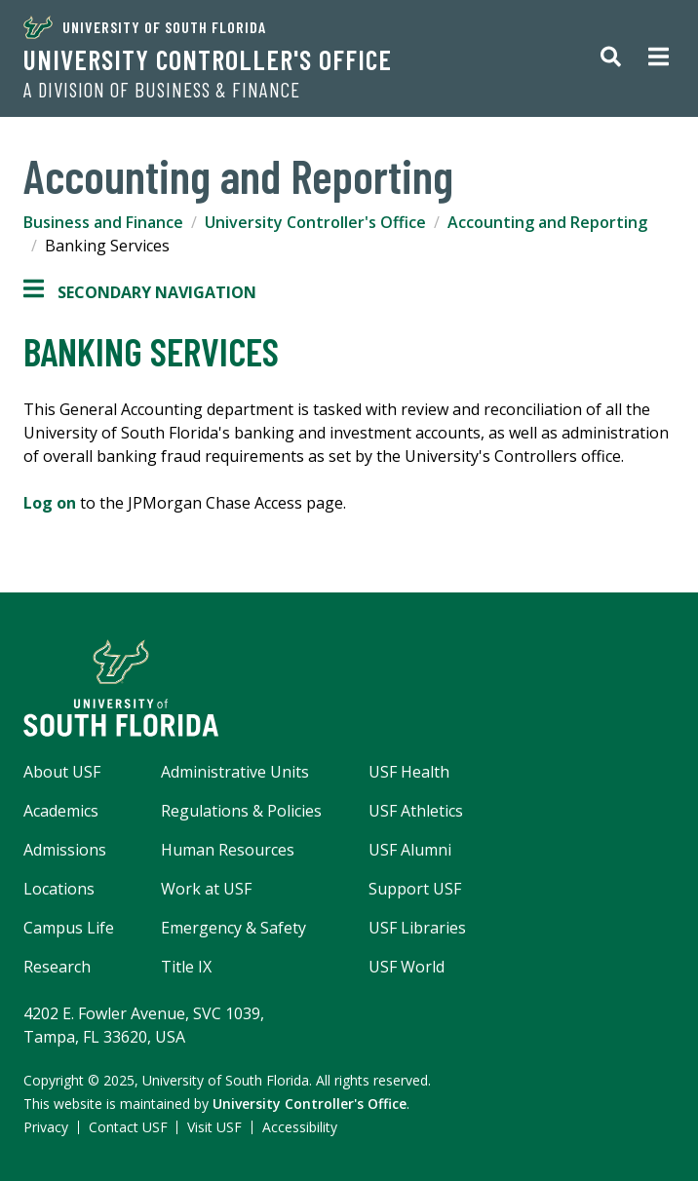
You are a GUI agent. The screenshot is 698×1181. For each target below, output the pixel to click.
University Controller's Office (207, 59)
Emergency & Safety (233, 927)
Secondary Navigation (139, 292)
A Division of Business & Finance (161, 89)
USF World (406, 966)
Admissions (64, 849)
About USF (61, 771)
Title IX (186, 966)
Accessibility (299, 1127)
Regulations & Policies (241, 810)
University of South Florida (144, 27)
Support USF (414, 888)
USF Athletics (415, 810)
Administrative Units (235, 771)
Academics (60, 810)
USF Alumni (409, 849)
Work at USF (206, 888)
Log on (49, 503)
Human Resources (227, 849)
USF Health (408, 771)
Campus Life (68, 927)
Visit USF (214, 1127)
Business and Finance (103, 222)
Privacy (45, 1127)
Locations (59, 888)
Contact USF (128, 1127)
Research (57, 966)
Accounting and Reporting (547, 222)
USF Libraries (417, 927)
